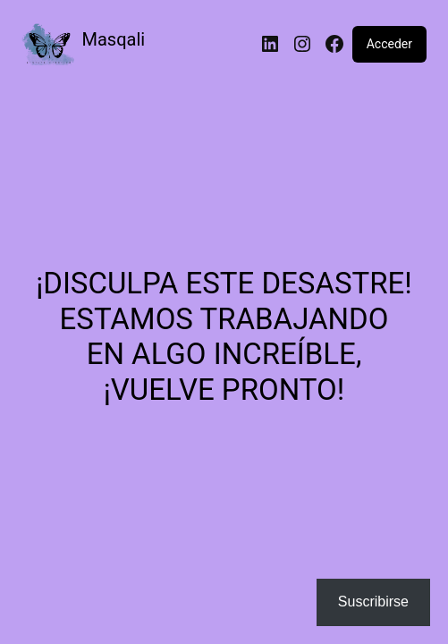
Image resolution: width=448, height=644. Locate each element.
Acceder (389, 44)
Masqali (114, 39)
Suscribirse (373, 601)
